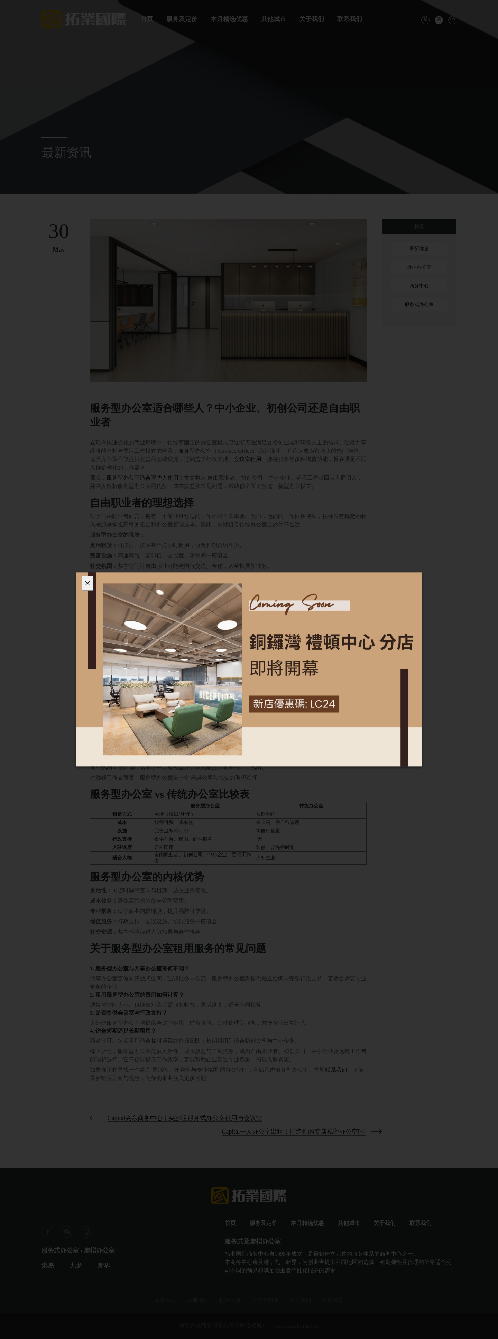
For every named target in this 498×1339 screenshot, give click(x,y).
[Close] (87, 583)
